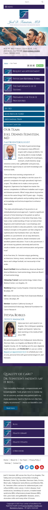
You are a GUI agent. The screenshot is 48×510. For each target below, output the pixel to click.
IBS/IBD (8, 108)
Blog (15, 424)
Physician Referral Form (26, 78)
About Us (14, 460)
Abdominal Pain (13, 119)
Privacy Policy (34, 460)
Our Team (23, 460)
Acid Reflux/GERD (14, 114)
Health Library (20, 433)
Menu (9, 7)
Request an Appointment (26, 71)
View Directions (31, 51)
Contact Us (17, 463)
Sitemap (8, 463)
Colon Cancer (13, 124)
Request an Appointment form (15, 352)
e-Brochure (18, 451)
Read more (11, 408)
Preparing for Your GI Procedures (25, 99)
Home (6, 460)
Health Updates (20, 442)
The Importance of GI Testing (24, 88)
